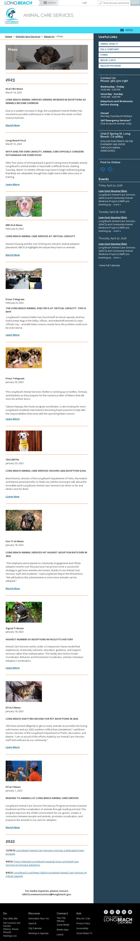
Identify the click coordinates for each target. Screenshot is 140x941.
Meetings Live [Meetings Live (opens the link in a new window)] (10, 936)
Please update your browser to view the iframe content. (118, 225)
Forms (104, 54)
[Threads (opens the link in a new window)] (124, 912)
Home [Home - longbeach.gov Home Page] (8, 36)
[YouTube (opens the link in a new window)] (130, 912)
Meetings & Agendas (38, 933)
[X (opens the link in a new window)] (118, 912)
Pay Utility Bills (10, 918)
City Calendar (35, 928)
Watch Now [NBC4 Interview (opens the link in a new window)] (13, 255)
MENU (52, 2)
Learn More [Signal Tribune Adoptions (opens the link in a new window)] (13, 667)
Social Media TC (84, 933)
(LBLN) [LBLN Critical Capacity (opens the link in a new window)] (30, 872)
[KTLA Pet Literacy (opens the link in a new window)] (13, 827)
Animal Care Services (28, 36)
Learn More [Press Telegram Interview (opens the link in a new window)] (13, 334)
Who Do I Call (83, 918)
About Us (49, 36)
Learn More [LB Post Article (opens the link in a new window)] (13, 184)
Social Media (63, 924)
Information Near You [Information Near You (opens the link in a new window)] (38, 918)
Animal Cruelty (109, 43)
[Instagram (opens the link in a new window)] (111, 168)
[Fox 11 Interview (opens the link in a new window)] (13, 588)
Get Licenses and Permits (11, 924)
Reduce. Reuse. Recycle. (11, 931)
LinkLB (60, 934)
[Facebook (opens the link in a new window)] (103, 168)
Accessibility (82, 928)
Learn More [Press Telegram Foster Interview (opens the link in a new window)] (13, 419)
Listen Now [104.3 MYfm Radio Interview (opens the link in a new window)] (12, 496)
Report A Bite (108, 60)
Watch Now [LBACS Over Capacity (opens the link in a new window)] (13, 125)
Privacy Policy (83, 923)
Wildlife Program (110, 65)
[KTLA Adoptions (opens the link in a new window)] (13, 747)
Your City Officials (61, 919)
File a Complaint (109, 49)
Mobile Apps (63, 929)
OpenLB (32, 923)
